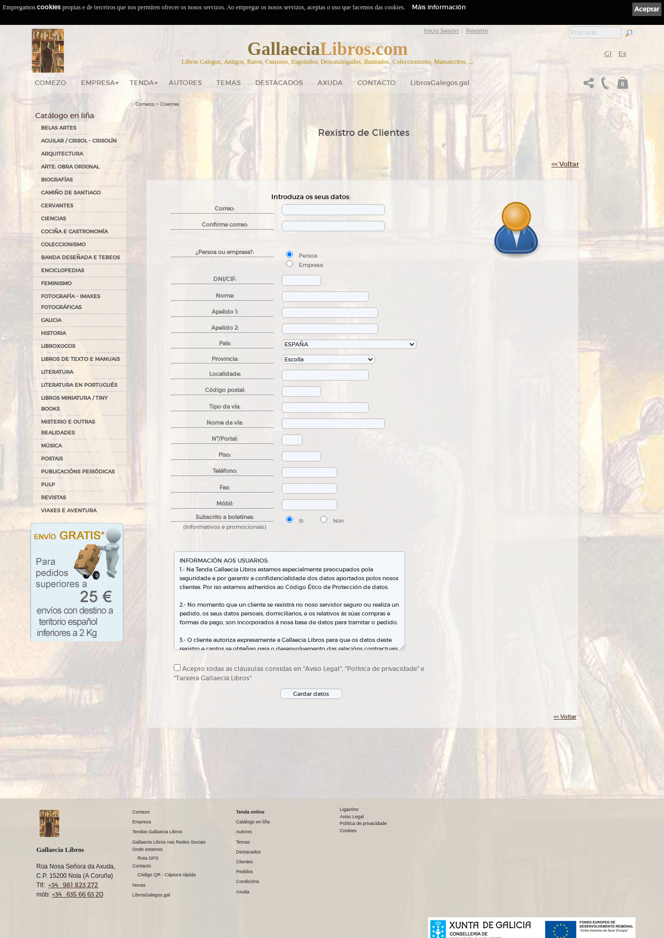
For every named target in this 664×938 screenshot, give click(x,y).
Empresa (98, 82)
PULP (48, 484)
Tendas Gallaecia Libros (157, 831)
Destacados (248, 852)
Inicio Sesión (441, 30)
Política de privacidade (363, 823)
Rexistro (477, 30)
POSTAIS (52, 458)
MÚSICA (51, 445)
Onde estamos (147, 849)
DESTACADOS (279, 82)
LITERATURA (57, 372)
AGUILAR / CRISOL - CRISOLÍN (79, 140)
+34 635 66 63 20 (77, 894)
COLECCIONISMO (63, 244)
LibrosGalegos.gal (439, 82)
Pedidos (244, 871)
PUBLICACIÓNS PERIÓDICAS (78, 471)
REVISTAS (53, 497)
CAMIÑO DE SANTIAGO (71, 192)
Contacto (376, 82)
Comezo (50, 82)
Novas (139, 885)
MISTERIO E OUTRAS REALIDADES (68, 427)
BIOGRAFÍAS (57, 179)
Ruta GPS (148, 858)
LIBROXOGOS (58, 346)
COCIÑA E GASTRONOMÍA (74, 231)
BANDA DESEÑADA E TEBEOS (80, 257)
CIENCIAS (53, 218)
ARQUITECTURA (62, 153)
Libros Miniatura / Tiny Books (74, 403)
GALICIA (51, 320)
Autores (185, 82)
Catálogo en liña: (65, 115)
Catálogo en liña (253, 821)
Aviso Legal (352, 816)
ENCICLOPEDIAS (62, 270)
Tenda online (250, 812)
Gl (608, 53)
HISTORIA (53, 333)
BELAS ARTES (58, 127)
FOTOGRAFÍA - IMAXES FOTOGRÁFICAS (70, 302)
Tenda (142, 82)
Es (622, 53)
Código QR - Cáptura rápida (166, 874)
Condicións (247, 881)
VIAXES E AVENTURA (68, 510)
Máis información (439, 7)
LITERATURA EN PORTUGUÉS (79, 385)
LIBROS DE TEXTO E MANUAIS (80, 359)
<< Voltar (565, 164)
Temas (228, 82)
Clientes (169, 104)
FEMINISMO (56, 283)
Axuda (330, 82)
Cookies (348, 830)
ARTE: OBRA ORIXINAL (70, 166)
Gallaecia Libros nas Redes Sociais (169, 842)
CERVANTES (57, 205)
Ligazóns (349, 809)
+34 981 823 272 (73, 885)
